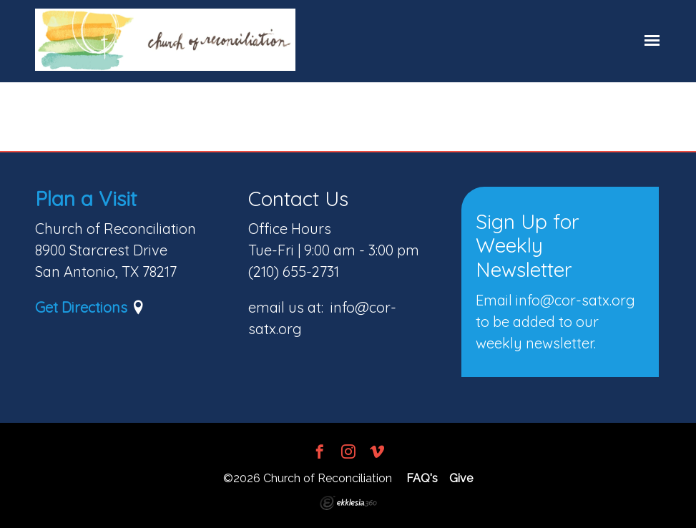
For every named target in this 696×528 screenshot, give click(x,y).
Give (461, 478)
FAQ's (422, 478)
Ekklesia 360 (348, 503)
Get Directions (81, 307)
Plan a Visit (86, 198)
